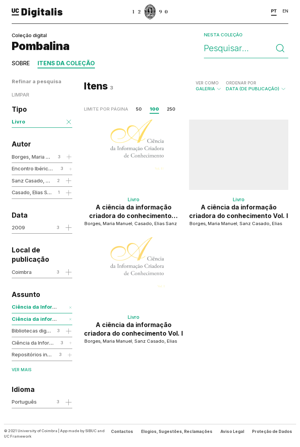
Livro (18, 121)
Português (24, 402)
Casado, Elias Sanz (34, 192)
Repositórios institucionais (43, 354)
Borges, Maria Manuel (37, 157)
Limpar (20, 95)
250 (171, 109)
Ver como (207, 82)
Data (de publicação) (256, 86)
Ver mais (21, 369)
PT (274, 11)
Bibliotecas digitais (34, 330)
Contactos (122, 431)
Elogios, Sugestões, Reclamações (176, 431)
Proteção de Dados (272, 431)
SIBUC (90, 431)
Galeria (209, 86)
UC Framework (17, 436)
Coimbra (22, 272)
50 (139, 109)
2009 (18, 227)
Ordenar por (241, 82)
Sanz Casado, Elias (34, 180)
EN (285, 11)
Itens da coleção (66, 63)
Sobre (21, 63)
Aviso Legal (232, 431)
